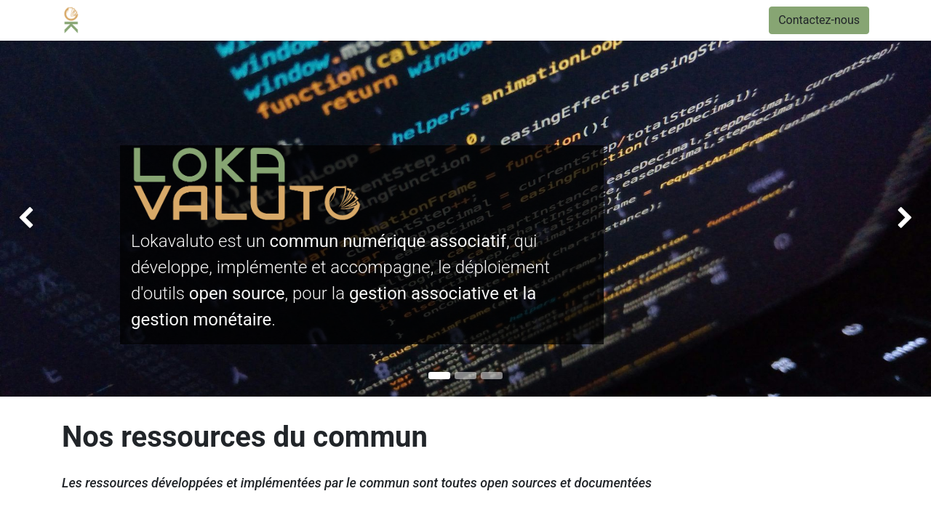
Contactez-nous (819, 20)
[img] (37, 219)
